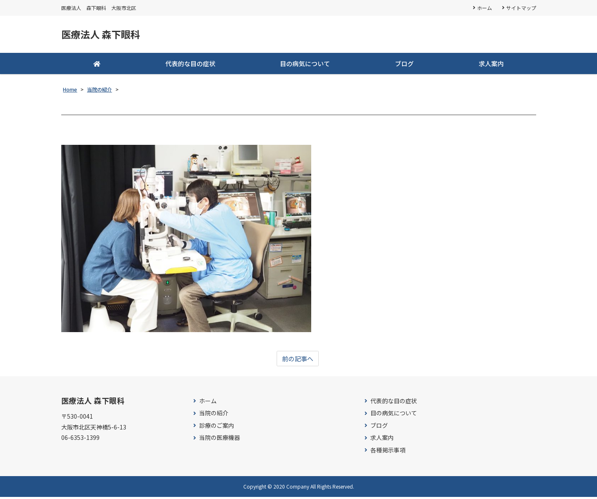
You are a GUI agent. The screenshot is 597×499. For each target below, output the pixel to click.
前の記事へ (298, 360)
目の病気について (305, 65)
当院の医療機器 (219, 440)
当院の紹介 (213, 415)
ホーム (484, 7)
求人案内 (491, 65)
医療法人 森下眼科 (105, 35)
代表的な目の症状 (190, 65)
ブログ (404, 65)
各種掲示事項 (387, 452)
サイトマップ (521, 7)
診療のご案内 (216, 428)
